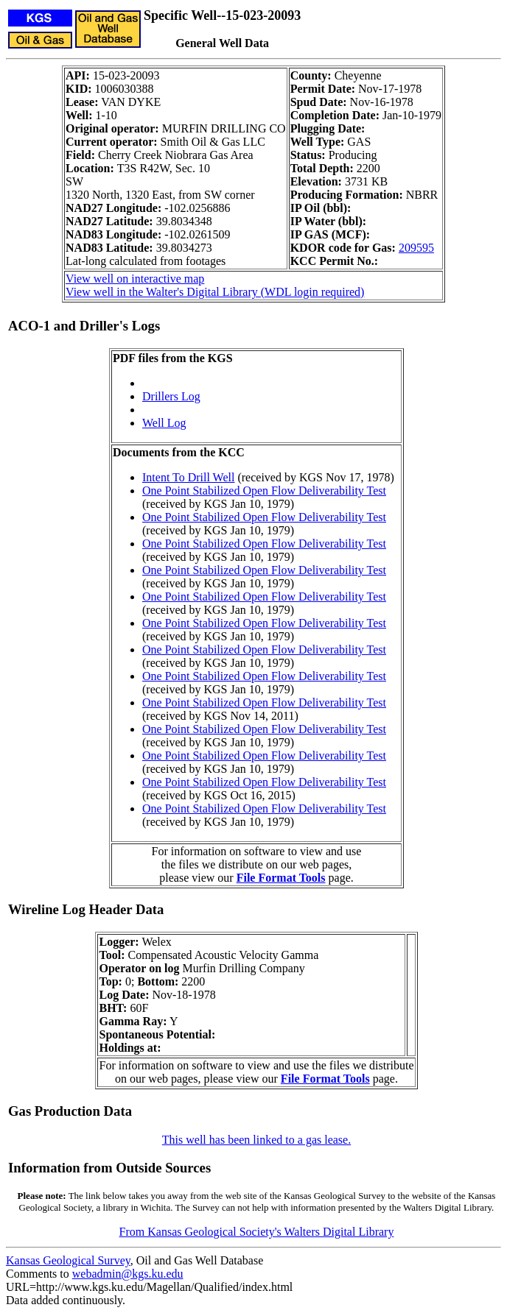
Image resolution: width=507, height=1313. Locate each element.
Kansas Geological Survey (68, 1260)
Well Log (164, 423)
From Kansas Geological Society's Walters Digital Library (256, 1231)
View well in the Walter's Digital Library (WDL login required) (215, 292)
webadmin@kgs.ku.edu (127, 1273)
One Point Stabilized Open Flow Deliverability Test (264, 490)
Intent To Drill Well (188, 477)
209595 (416, 247)
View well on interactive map (135, 278)
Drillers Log (171, 396)
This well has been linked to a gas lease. (256, 1139)
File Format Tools (281, 877)
